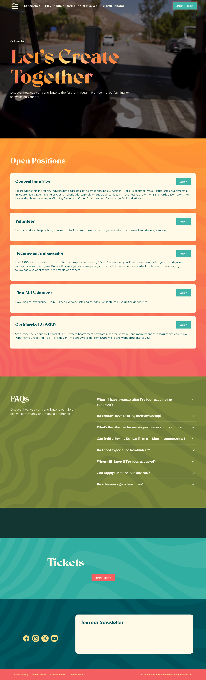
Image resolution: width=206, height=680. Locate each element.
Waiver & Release (58, 674)
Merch (107, 6)
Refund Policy (39, 674)
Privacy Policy (21, 674)
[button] (34, 6)
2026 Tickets (184, 6)
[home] (15, 6)
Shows (119, 6)
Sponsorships (78, 674)
